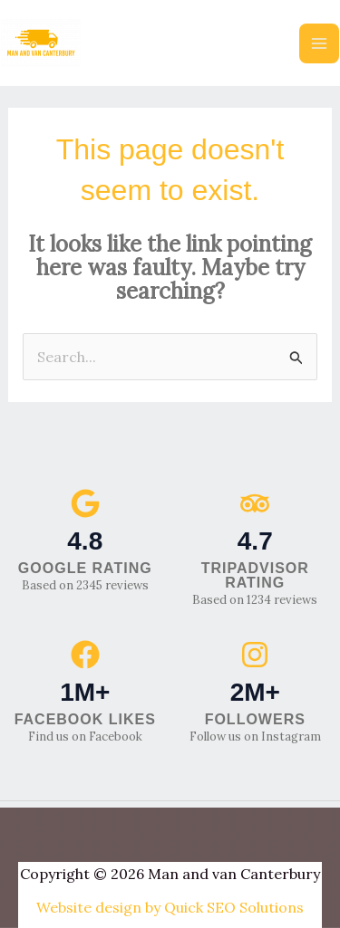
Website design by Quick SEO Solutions (170, 907)
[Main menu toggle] (319, 43)
